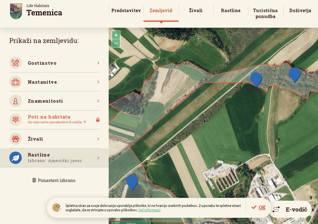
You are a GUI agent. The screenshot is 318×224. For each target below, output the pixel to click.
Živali (196, 10)
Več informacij (150, 210)
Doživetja (300, 10)
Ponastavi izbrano (54, 180)
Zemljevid (161, 10)
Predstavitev (126, 10)
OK (262, 207)
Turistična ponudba (265, 13)
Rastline (231, 10)
